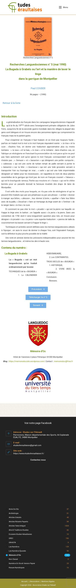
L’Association (34, 581)
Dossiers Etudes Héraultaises (20, 534)
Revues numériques (16, 568)
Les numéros (14, 547)
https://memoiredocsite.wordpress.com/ (27, 361)
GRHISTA (12, 542)
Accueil (24, 581)
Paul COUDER (38, 88)
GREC (11, 538)
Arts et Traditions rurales (18, 530)
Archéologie (13, 513)
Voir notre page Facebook (38, 423)
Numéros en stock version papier (22, 563)
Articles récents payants (18, 522)
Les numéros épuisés (17, 551)
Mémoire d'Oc (15, 555)
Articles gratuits (15, 517)
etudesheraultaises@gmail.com (27, 445)
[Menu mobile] (62, 7)
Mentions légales (47, 581)
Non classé (13, 559)
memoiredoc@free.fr (63, 361)
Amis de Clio (14, 509)
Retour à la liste (11, 103)
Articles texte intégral (17, 526)
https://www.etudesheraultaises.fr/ (28, 453)
